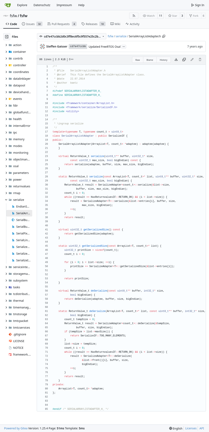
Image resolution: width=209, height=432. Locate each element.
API (201, 428)
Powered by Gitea (16, 428)
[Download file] (176, 59)
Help (81, 5)
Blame (150, 59)
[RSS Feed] (134, 16)
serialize (121, 36)
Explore (22, 5)
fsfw (13, 16)
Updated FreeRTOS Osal (105, 47)
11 (160, 16)
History (163, 59)
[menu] (175, 428)
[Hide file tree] (6, 36)
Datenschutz (41, 5)
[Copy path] (163, 36)
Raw (138, 59)
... (123, 46)
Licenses (191, 428)
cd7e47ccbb (78, 46)
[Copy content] (184, 59)
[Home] (7, 5)
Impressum (64, 5)
